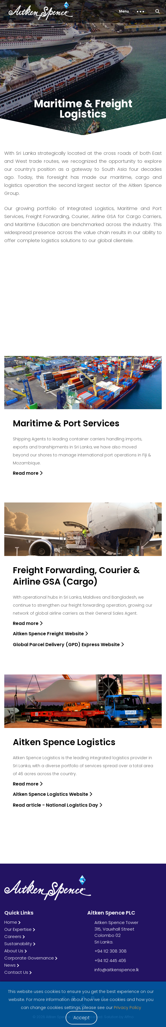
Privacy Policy (127, 1007)
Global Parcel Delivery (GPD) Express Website (68, 644)
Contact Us (16, 972)
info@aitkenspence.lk (116, 970)
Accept (81, 1017)
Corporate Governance (29, 958)
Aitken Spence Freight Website (50, 633)
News (10, 965)
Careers (12, 936)
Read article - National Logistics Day (57, 805)
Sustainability (18, 944)
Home (10, 922)
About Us (13, 951)
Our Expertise (18, 929)
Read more (27, 473)
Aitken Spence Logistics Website (52, 794)
